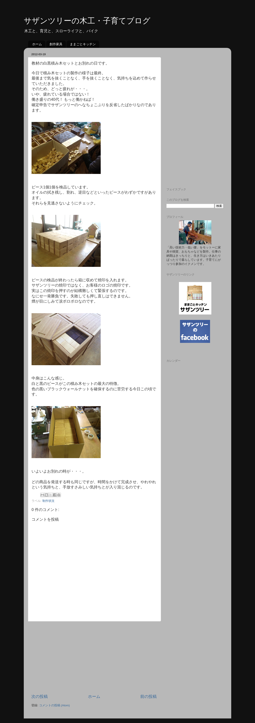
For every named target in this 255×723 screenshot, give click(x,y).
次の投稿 (39, 696)
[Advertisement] (94, 657)
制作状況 (48, 501)
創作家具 (55, 44)
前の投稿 (148, 696)
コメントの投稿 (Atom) (54, 705)
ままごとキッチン (83, 44)
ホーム (37, 44)
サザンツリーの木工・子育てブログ (87, 20)
